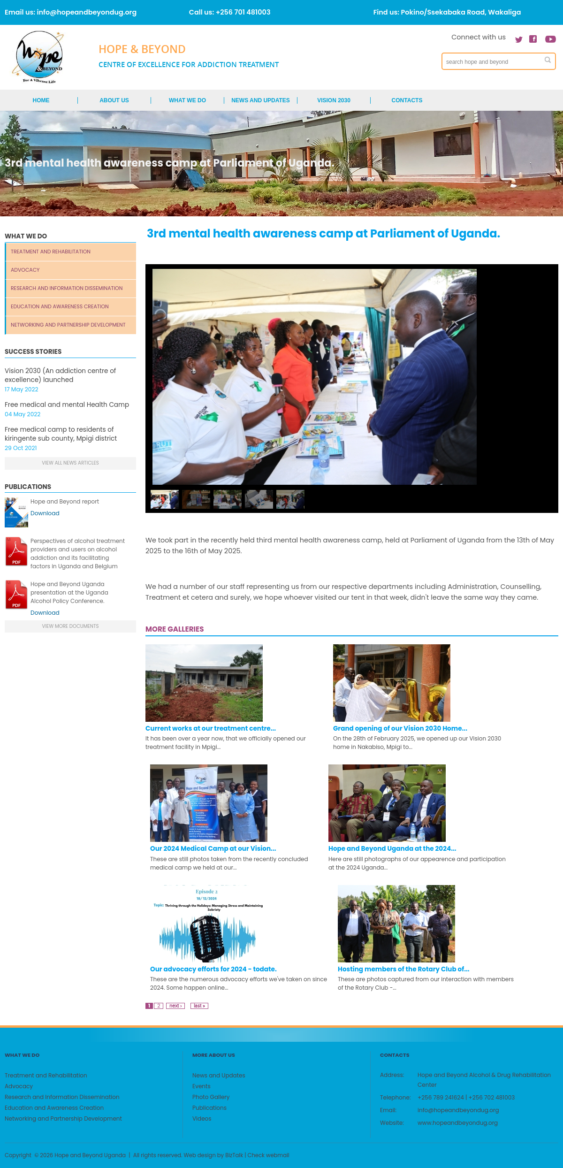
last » (199, 1006)
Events (201, 1086)
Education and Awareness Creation (60, 306)
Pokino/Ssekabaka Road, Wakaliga (461, 12)
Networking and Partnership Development (68, 324)
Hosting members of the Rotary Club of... (404, 969)
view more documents (70, 626)
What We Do (187, 100)
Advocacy (25, 270)
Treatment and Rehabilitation (51, 251)
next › (175, 1006)
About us (114, 100)
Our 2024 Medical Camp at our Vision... (213, 848)
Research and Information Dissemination (66, 288)
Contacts (407, 100)
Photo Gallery (211, 1097)
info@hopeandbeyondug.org (87, 12)
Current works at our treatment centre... (210, 728)
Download (45, 513)
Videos (202, 1118)
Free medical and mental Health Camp (67, 404)
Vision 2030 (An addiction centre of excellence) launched (60, 375)
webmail (277, 1155)
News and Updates (260, 100)
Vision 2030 (333, 100)
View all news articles (70, 462)
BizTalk (234, 1155)
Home (41, 100)
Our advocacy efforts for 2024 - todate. (213, 969)
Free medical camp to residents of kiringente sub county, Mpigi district (61, 434)
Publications (209, 1108)
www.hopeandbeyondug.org (458, 1123)
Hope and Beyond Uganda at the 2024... (392, 848)
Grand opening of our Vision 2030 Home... (400, 728)
